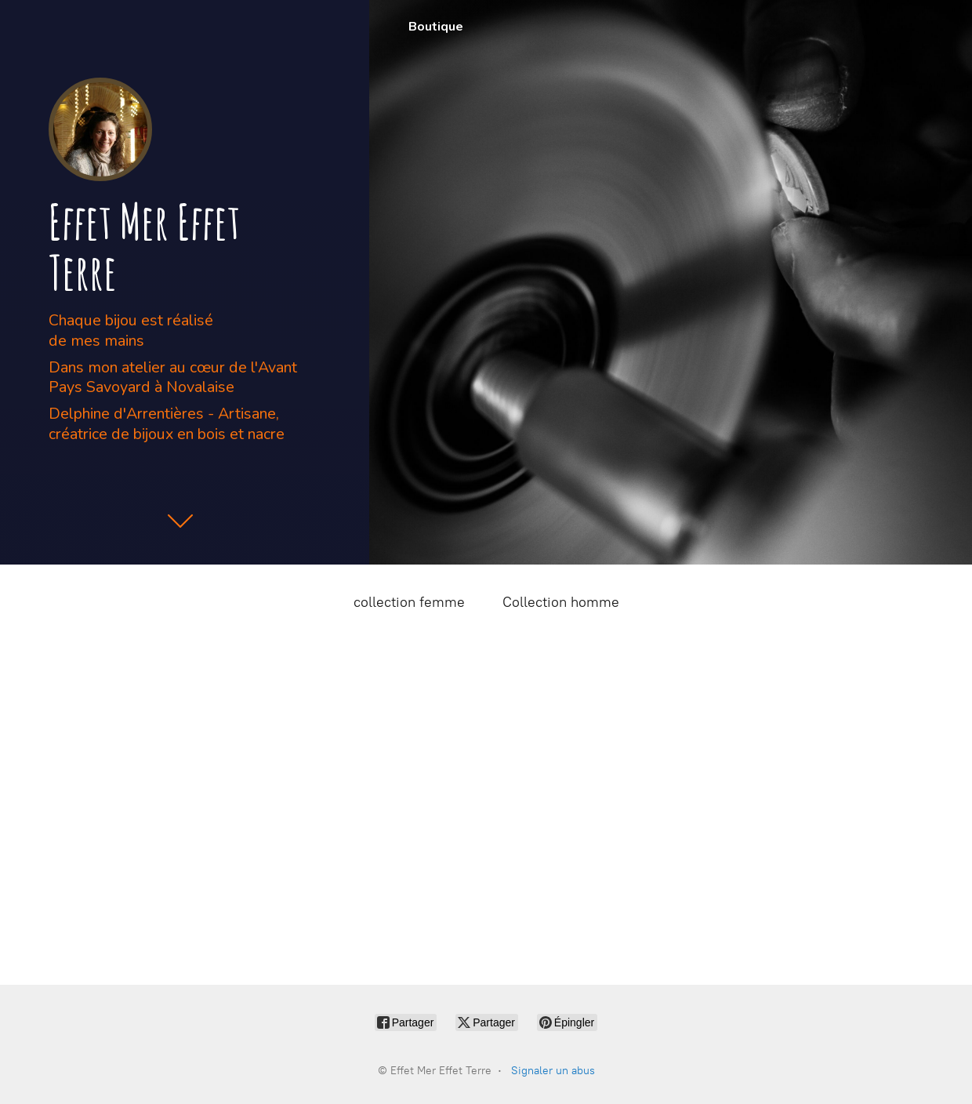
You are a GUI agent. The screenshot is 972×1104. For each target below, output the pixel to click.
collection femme (409, 602)
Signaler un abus (553, 1070)
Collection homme (560, 602)
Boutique (435, 26)
